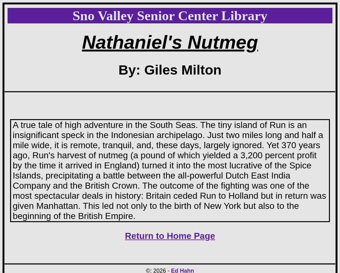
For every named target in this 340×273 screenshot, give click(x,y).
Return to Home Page (170, 236)
